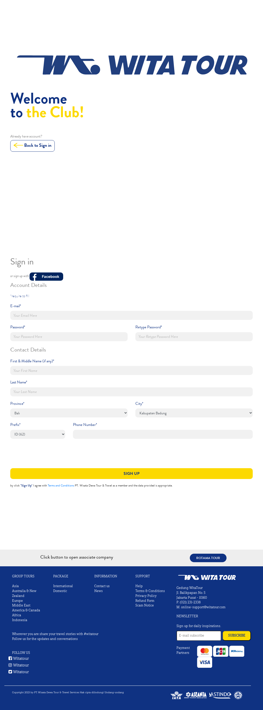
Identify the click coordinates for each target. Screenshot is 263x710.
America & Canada (26, 610)
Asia (15, 586)
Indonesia (19, 620)
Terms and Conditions (61, 485)
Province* (17, 403)
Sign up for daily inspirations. (198, 626)
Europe (17, 601)
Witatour (18, 658)
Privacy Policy (146, 596)
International (63, 586)
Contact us (102, 586)
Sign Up (131, 473)
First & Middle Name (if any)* (32, 361)
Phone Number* (85, 424)
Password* (17, 327)
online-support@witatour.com (203, 607)
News (98, 591)
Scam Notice (144, 605)
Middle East (21, 605)
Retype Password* (148, 327)
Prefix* (15, 424)
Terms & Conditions (150, 591)
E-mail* (15, 306)
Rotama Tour (208, 557)
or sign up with (36, 276)
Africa (16, 615)
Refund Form (144, 601)
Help (139, 586)
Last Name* (18, 382)
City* (139, 403)
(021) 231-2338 (190, 602)
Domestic (60, 591)
